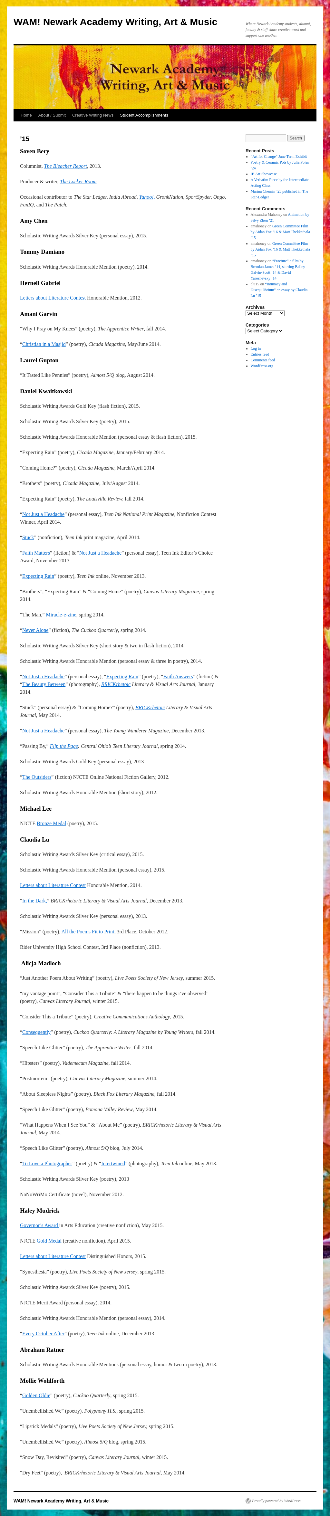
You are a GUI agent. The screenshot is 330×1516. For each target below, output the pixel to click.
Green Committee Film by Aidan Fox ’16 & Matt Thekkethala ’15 (280, 232)
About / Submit (52, 115)
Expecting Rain (38, 576)
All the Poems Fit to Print (87, 931)
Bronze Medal (51, 823)
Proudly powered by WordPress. (277, 1501)
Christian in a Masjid (44, 344)
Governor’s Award (39, 1225)
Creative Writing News (92, 115)
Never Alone (35, 630)
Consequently (36, 1032)
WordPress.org (262, 366)
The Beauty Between (43, 684)
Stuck (28, 537)
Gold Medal (49, 1241)
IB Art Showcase (264, 174)
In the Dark (34, 900)
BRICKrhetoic (116, 684)
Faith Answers (178, 676)
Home (26, 115)
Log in (256, 348)
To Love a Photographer (47, 1163)
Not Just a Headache (43, 514)
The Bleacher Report (65, 166)
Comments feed (263, 360)
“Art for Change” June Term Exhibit (279, 156)
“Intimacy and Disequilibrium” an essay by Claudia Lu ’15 (279, 290)
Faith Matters (36, 553)
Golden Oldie (36, 1395)
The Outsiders (36, 777)
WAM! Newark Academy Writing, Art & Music (115, 21)
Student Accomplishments (144, 115)
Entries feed (260, 354)
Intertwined (113, 1163)
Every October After (43, 1333)
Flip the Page (64, 746)
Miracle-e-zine (61, 614)
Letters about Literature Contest (53, 297)
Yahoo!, (147, 197)
